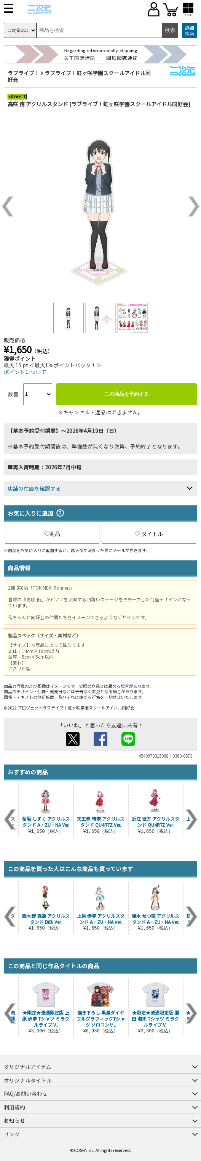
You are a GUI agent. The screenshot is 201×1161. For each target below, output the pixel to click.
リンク (12, 1134)
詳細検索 (189, 30)
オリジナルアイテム (27, 1066)
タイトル (149, 534)
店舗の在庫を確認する (34, 488)
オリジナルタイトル (28, 1080)
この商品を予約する (126, 394)
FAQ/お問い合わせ (26, 1093)
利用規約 (14, 1107)
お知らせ (14, 1120)
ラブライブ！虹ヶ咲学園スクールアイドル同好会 (79, 76)
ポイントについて (25, 372)
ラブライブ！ (24, 73)
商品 (52, 534)
